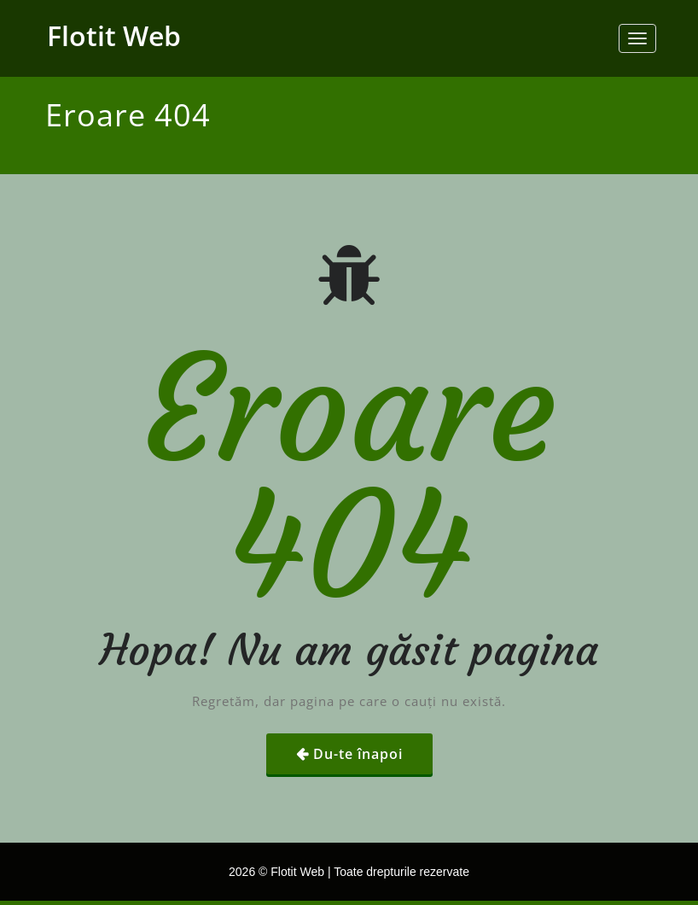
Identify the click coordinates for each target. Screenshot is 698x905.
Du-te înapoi (358, 753)
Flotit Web (114, 35)
